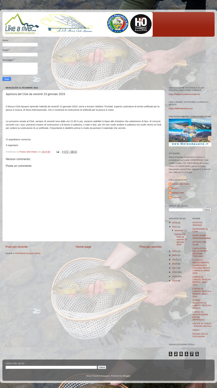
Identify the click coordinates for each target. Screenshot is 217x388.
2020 (175, 255)
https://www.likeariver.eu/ (181, 108)
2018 (175, 264)
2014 (175, 280)
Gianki (175, 188)
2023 (175, 222)
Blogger (126, 376)
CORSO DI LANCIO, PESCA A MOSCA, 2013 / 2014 (202, 292)
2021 (175, 251)
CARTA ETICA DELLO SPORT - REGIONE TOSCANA (201, 252)
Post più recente (17, 246)
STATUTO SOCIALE (197, 223)
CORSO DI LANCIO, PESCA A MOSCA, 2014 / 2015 (202, 281)
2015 (175, 276)
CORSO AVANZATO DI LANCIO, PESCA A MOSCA (202, 304)
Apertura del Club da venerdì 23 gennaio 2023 (180, 239)
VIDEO (196, 330)
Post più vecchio (150, 246)
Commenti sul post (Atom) (27, 253)
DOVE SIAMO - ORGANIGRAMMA (202, 236)
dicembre (179, 230)
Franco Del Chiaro (181, 184)
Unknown (176, 197)
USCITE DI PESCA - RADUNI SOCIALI (202, 324)
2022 (175, 227)
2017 (175, 268)
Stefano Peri (178, 193)
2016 (175, 272)
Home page (83, 246)
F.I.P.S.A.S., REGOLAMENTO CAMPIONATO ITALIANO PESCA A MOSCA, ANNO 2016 (201, 266)
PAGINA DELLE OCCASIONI (200, 335)
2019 (175, 259)
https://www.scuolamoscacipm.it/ (184, 94)
